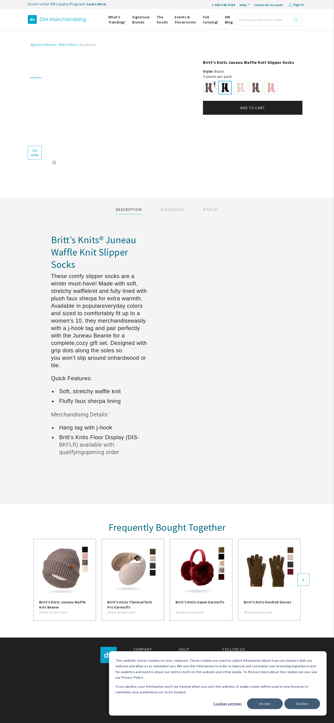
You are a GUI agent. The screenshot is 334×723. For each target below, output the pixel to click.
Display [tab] (210, 209)
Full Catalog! (210, 19)
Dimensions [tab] (172, 209)
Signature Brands (141, 19)
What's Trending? (116, 19)
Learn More (96, 4)
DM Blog (229, 19)
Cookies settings (227, 704)
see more (35, 152)
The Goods (162, 19)
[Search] (269, 19)
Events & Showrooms (185, 19)
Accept (265, 704)
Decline (302, 704)
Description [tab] (129, 209)
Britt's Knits (67, 45)
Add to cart (252, 107)
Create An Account (268, 5)
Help (243, 5)
